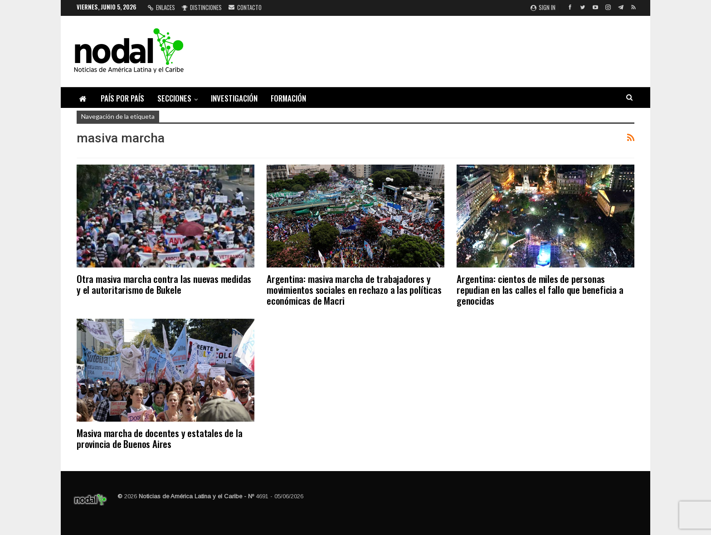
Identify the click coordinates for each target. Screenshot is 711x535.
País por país (122, 98)
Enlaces (161, 7)
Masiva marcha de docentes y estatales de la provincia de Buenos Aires (159, 438)
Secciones (174, 98)
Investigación (234, 98)
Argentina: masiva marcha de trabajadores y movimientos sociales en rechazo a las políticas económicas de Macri (354, 289)
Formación (288, 98)
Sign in (543, 7)
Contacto (245, 7)
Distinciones (202, 7)
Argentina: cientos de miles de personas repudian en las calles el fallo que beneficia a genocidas (540, 289)
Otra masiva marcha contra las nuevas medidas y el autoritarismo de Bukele (164, 284)
